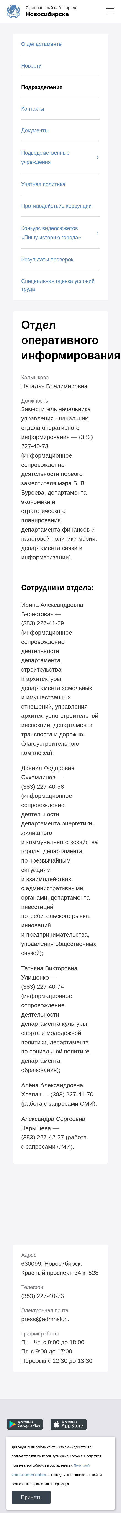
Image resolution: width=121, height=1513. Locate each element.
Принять (31, 1497)
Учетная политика (43, 184)
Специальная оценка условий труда (58, 285)
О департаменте (41, 44)
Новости (31, 66)
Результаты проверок (47, 260)
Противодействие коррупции (56, 206)
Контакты (32, 109)
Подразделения (41, 87)
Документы (35, 130)
